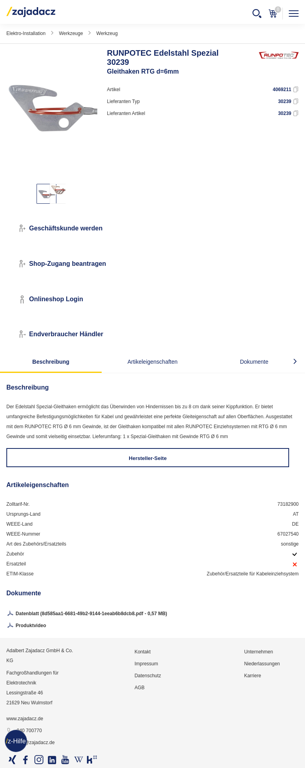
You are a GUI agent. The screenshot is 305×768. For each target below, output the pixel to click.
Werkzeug (107, 33)
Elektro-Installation (26, 33)
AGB (140, 687)
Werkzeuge (71, 33)
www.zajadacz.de (24, 718)
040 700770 (24, 731)
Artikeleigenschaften (152, 362)
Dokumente (254, 362)
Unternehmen (258, 652)
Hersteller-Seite (147, 458)
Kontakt (143, 652)
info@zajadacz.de (30, 743)
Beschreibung (50, 362)
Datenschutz (148, 675)
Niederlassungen (262, 664)
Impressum (146, 664)
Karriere (252, 675)
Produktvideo (26, 626)
